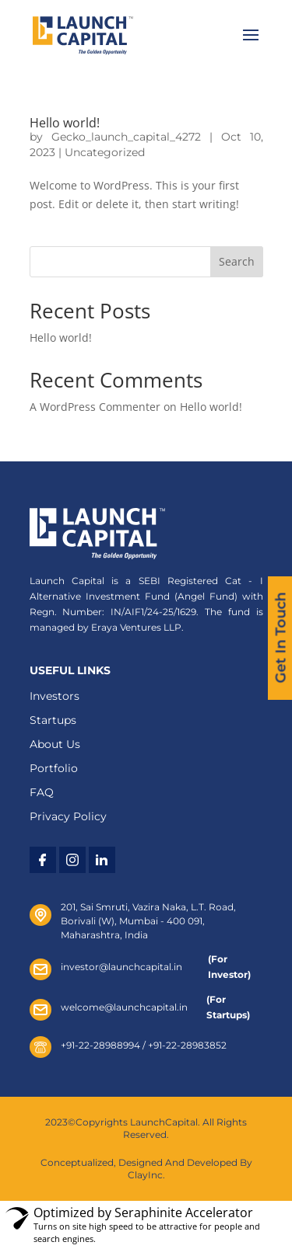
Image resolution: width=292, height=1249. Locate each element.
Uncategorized (105, 152)
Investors (54, 696)
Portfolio (54, 768)
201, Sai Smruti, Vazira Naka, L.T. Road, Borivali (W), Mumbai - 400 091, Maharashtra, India (148, 921)
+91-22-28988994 (100, 1045)
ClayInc (145, 1175)
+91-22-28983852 (187, 1045)
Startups (53, 720)
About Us (55, 744)
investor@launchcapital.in (130, 966)
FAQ (42, 792)
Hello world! (65, 122)
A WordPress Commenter (95, 406)
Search (237, 261)
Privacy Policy (68, 816)
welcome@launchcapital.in (129, 1007)
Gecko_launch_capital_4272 (126, 137)
